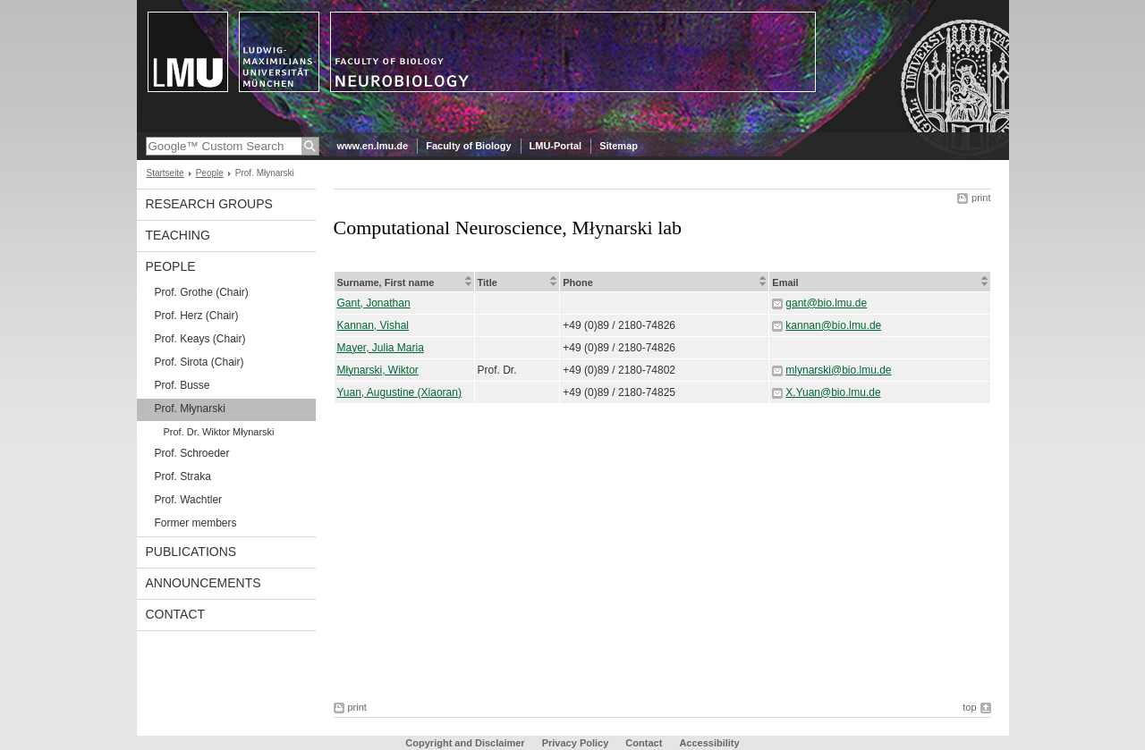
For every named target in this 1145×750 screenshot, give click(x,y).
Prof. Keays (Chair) (200, 339)
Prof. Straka (183, 476)
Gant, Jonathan (374, 303)
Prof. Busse (182, 385)
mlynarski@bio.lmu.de (838, 370)
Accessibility (709, 742)
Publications (191, 551)
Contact (176, 614)
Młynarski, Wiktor (378, 370)
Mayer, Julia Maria (380, 347)
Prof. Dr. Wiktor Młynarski (219, 431)
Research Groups (209, 204)
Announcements (203, 583)
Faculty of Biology (468, 145)
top (969, 707)
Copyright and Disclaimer (464, 742)
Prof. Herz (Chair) (197, 315)
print (980, 197)
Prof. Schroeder (192, 453)
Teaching (178, 235)
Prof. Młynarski (190, 408)
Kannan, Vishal (373, 325)
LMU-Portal (556, 145)
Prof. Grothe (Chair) (202, 292)
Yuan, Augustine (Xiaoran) (399, 392)
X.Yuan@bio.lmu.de (832, 392)
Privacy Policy (575, 742)
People (210, 173)
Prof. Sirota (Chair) (199, 362)
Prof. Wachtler (189, 499)
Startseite (165, 173)
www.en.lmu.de (373, 145)
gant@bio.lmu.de (826, 303)
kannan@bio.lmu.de (833, 325)
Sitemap (618, 145)
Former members (196, 523)
